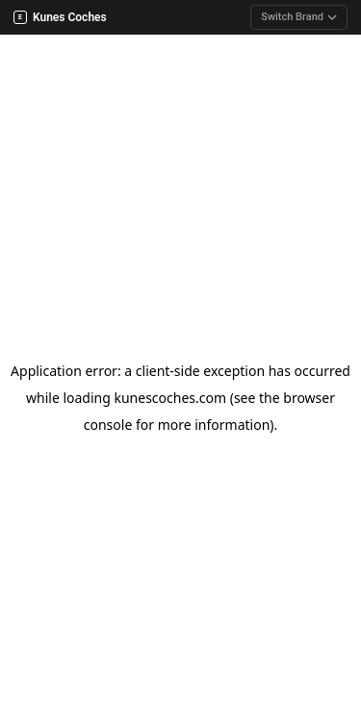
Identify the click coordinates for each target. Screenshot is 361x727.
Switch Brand (299, 17)
